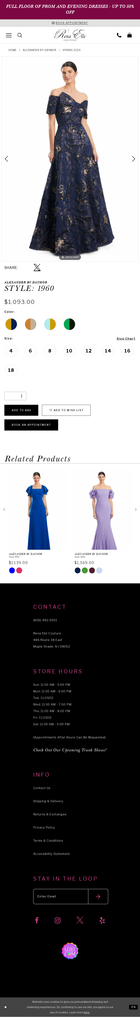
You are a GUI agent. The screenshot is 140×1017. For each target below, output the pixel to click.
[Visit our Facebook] (37, 920)
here (87, 1012)
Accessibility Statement (51, 854)
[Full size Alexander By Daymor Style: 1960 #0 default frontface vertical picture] (70, 158)
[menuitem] (9, 35)
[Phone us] (119, 35)
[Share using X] (37, 268)
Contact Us (41, 788)
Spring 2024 (72, 50)
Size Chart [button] (126, 338)
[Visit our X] (80, 920)
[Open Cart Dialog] (129, 35)
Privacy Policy (44, 827)
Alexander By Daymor (39, 50)
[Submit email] (98, 896)
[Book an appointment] (70, 23)
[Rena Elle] (70, 35)
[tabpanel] (70, 158)
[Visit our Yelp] (102, 920)
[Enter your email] (70, 896)
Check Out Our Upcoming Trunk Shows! (70, 750)
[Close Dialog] (5, 1007)
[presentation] (37, 509)
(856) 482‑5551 (45, 620)
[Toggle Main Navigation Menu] (9, 35)
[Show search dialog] (20, 35)
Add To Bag (21, 410)
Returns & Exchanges (50, 814)
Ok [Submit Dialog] (133, 1007)
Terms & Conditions (48, 840)
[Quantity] (15, 396)
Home (13, 50)
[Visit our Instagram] (58, 920)
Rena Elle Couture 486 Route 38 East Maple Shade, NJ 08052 (51, 640)
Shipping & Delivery (48, 801)
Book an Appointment (31, 424)
